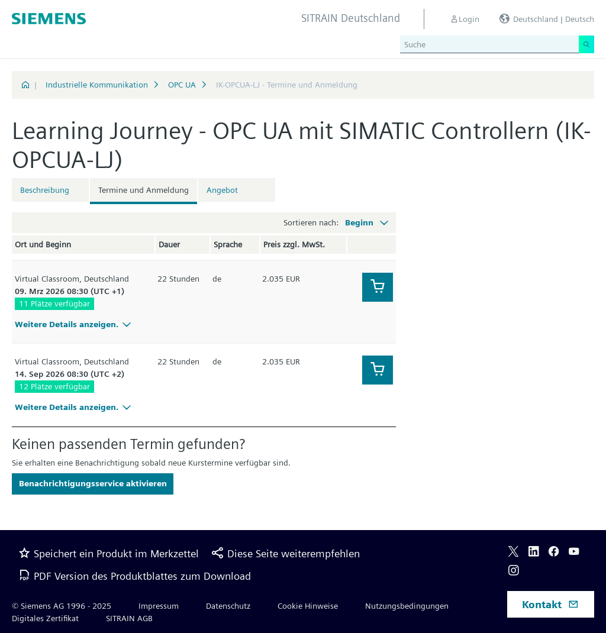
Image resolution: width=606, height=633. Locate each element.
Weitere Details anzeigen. (74, 324)
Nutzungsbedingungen (407, 606)
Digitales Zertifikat (45, 618)
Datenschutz (228, 606)
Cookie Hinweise (308, 606)
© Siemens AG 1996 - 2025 (61, 606)
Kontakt (550, 604)
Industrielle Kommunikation (97, 84)
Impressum (158, 606)
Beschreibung (44, 190)
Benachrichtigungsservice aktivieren (93, 483)
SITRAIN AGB (129, 618)
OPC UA (182, 84)
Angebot (222, 190)
